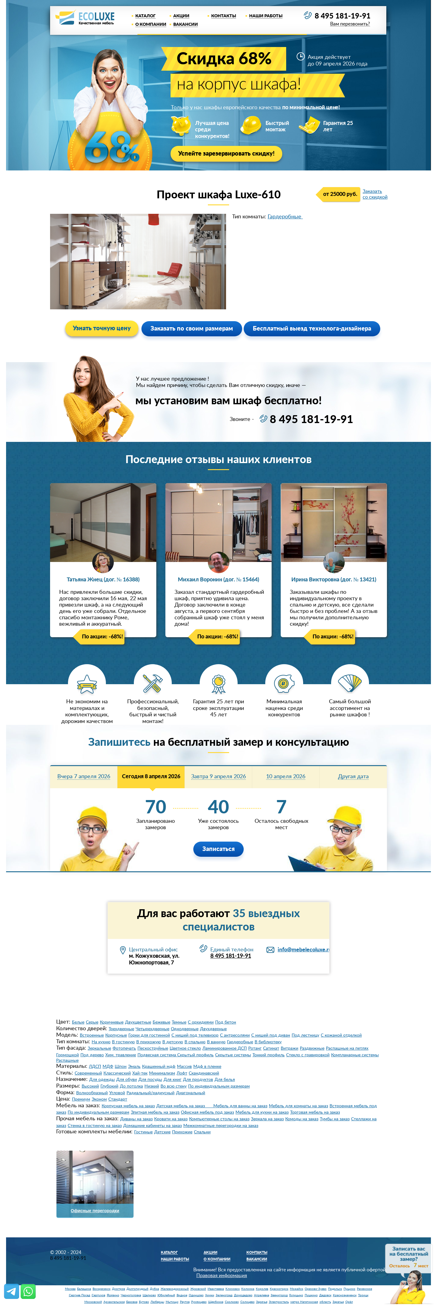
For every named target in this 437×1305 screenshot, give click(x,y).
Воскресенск (101, 1288)
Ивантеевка (216, 1288)
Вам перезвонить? (350, 24)
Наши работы (266, 16)
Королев (262, 1288)
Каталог (145, 16)
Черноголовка (131, 1295)
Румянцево (199, 1301)
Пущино (349, 1288)
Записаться (218, 849)
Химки (209, 1295)
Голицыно (296, 1295)
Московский (93, 1301)
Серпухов (98, 1295)
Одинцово (196, 1295)
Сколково (232, 1301)
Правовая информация (221, 1275)
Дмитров (118, 1288)
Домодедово (243, 1295)
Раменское (364, 1288)
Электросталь (279, 1301)
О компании (150, 24)
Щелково (149, 1295)
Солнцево (247, 1301)
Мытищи (172, 1301)
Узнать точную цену (102, 328)
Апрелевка (261, 1295)
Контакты (223, 16)
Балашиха (84, 1288)
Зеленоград (224, 1295)
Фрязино (113, 1295)
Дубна (154, 1288)
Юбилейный (166, 1295)
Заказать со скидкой (375, 194)
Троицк (363, 1295)
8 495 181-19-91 (343, 16)
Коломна (247, 1288)
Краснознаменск (345, 1295)
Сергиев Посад (79, 1295)
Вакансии (185, 24)
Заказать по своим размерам (192, 329)
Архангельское (114, 1301)
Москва (70, 1288)
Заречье (261, 1301)
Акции (181, 16)
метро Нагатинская (304, 1301)
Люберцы (157, 1301)
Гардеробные (285, 217)
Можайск (296, 1288)
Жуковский (198, 1288)
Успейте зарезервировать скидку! (226, 154)
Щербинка (215, 1301)
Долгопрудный (137, 1288)
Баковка (131, 1301)
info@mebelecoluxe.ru (305, 950)
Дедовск (325, 1295)
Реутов (185, 1301)
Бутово (144, 1301)
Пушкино (311, 1295)
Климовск (232, 1288)
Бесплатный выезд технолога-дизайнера (312, 329)
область (325, 1301)
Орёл (349, 1301)
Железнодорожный (175, 1288)
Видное (182, 1295)
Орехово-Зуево (316, 1288)
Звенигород (279, 1295)
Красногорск (279, 1288)
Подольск (335, 1288)
